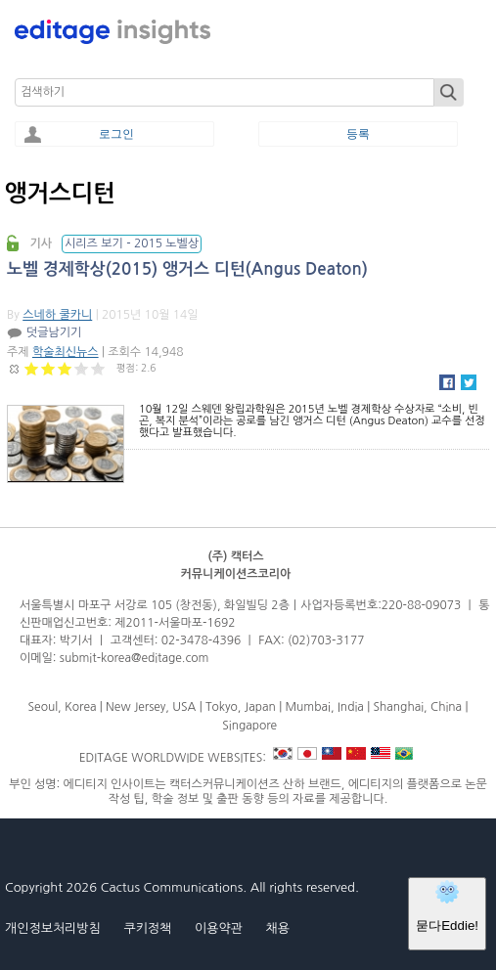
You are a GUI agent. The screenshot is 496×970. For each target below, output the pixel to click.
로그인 (116, 134)
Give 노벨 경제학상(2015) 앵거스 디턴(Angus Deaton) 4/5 (81, 368)
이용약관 (219, 928)
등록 (358, 134)
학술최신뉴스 (65, 352)
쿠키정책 (147, 928)
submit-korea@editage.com (134, 658)
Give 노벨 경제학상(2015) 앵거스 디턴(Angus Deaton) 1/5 (31, 368)
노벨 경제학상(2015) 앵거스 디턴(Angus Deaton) (187, 269)
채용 (277, 928)
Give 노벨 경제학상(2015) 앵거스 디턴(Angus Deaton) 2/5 (48, 368)
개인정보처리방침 (53, 928)
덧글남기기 (53, 332)
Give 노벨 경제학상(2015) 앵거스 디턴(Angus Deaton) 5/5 (98, 368)
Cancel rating (15, 368)
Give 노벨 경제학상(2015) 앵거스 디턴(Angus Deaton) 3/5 (65, 368)
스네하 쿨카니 (57, 315)
